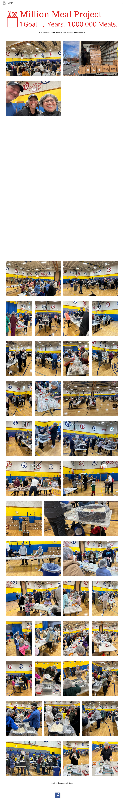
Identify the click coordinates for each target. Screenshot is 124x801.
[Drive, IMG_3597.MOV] (90, 101)
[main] (62, 33)
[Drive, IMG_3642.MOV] (90, 191)
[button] (121, 2)
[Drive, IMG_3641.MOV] (90, 236)
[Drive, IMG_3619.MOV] (33, 236)
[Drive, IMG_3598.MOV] (33, 146)
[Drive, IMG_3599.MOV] (90, 146)
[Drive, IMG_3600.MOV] (33, 191)
